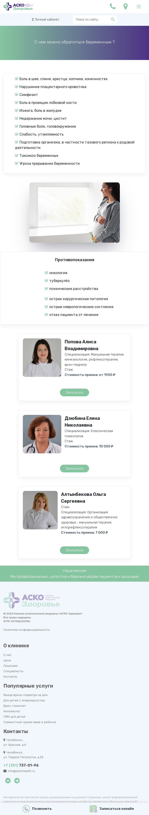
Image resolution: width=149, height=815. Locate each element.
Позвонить (37, 809)
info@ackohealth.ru (21, 771)
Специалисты (13, 671)
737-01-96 (21, 765)
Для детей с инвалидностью (24, 700)
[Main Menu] (139, 6)
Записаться (74, 392)
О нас (7, 655)
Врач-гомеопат (14, 705)
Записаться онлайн (112, 809)
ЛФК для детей (14, 716)
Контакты (10, 676)
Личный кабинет (47, 20)
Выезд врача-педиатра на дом (25, 695)
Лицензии (10, 665)
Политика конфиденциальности (26, 629)
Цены (7, 660)
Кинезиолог (12, 711)
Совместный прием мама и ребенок (29, 722)
